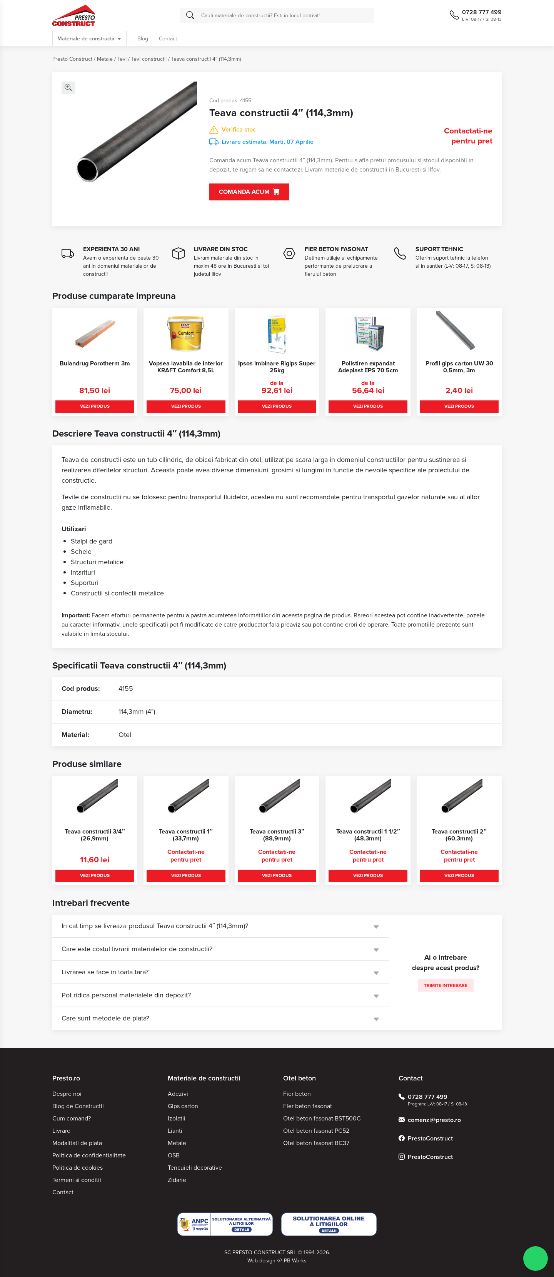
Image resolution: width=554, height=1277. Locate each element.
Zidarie (177, 1179)
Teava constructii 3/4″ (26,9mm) (95, 835)
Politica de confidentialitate (89, 1155)
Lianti (175, 1130)
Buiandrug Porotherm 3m (95, 363)
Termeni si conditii (76, 1179)
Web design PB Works (277, 1261)
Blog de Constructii (78, 1106)
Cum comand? (71, 1118)
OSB (174, 1155)
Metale (105, 59)
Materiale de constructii (89, 38)
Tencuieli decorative (195, 1167)
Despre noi (67, 1093)
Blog (142, 39)
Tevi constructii (149, 59)
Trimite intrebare (445, 985)
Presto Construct (72, 59)
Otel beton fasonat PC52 (316, 1130)
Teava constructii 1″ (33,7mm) (186, 835)
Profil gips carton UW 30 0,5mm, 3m (459, 367)
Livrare (61, 1130)
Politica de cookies (77, 1167)
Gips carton (183, 1106)
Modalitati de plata (77, 1143)
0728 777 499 (423, 1097)
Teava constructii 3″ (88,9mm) (277, 835)
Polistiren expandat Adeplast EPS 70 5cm (368, 367)
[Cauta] (190, 15)
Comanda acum (249, 192)
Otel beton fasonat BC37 (316, 1143)
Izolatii (176, 1118)
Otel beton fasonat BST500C (322, 1118)
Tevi (122, 59)
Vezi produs (95, 406)
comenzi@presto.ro (430, 1120)
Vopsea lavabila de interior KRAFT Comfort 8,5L (186, 367)
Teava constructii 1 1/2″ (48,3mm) (368, 835)
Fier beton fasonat (307, 1106)
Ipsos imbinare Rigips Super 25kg (276, 367)
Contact (168, 39)
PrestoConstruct (426, 1138)
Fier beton (297, 1093)
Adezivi (178, 1093)
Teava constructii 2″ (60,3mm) (459, 835)
